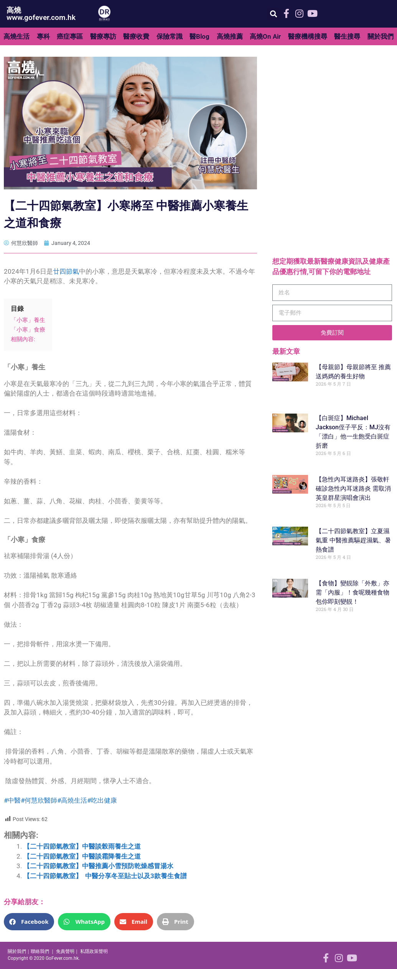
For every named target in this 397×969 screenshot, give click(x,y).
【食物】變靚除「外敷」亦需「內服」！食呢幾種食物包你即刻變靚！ (352, 592)
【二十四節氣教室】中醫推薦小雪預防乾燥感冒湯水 (98, 866)
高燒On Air (265, 36)
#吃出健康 (102, 800)
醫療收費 (136, 36)
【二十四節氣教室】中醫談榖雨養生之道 (82, 846)
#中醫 (12, 800)
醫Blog (199, 36)
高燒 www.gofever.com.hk (41, 14)
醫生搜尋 (347, 36)
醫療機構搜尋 (307, 36)
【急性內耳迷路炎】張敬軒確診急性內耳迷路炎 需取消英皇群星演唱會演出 (353, 488)
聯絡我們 (40, 951)
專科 (43, 36)
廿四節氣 (66, 271)
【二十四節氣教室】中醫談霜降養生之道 (82, 856)
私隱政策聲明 (94, 951)
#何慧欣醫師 (39, 800)
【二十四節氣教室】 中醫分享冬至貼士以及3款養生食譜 (105, 876)
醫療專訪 (103, 36)
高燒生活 (16, 36)
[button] (273, 14)
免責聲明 (65, 951)
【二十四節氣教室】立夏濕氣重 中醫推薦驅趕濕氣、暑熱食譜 (353, 540)
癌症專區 (70, 36)
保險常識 (169, 36)
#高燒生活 (72, 800)
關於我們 (380, 36)
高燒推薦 (230, 36)
